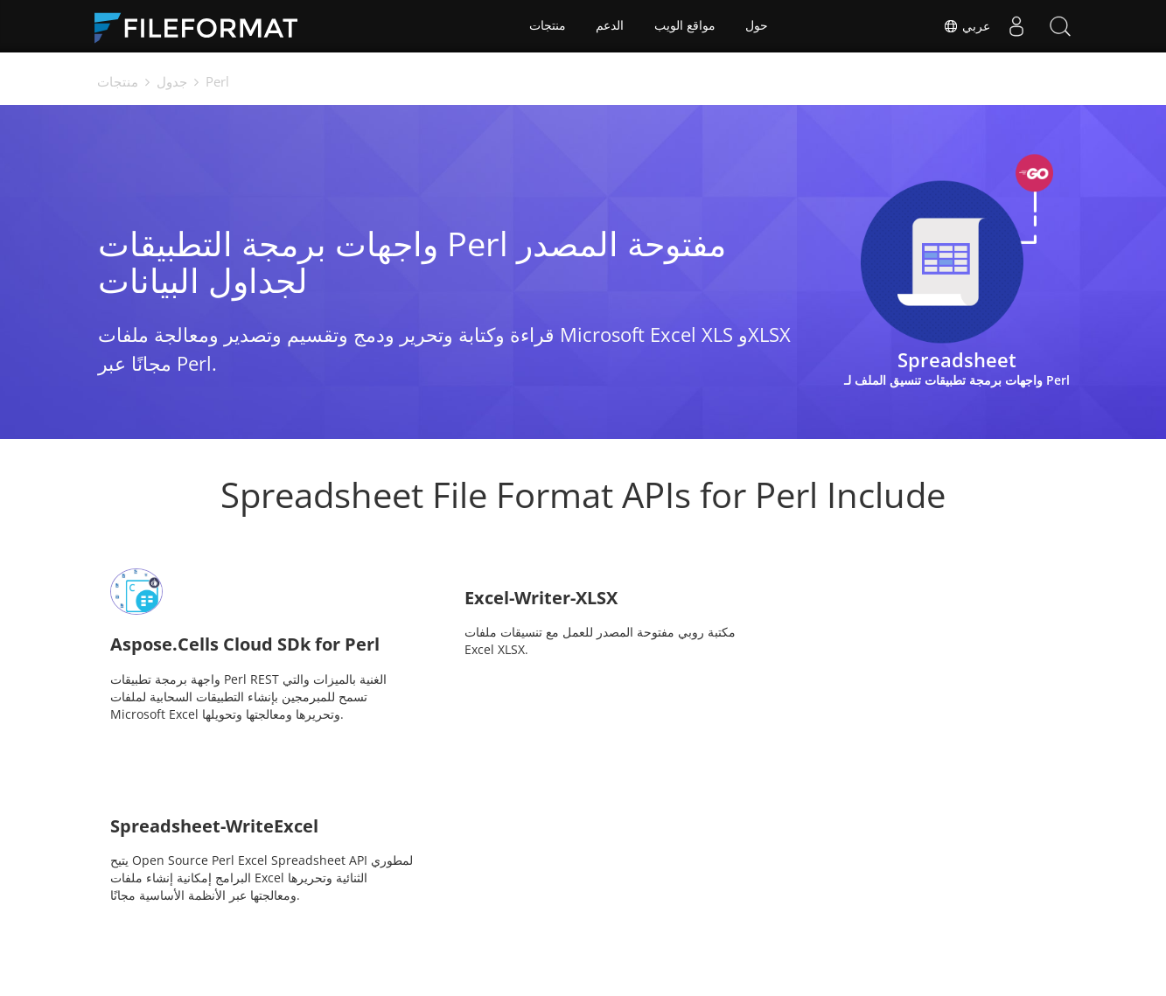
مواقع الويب (685, 26)
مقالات (472, 937)
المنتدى (755, 910)
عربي (966, 26)
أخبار (609, 910)
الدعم (610, 26)
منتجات (546, 26)
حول (757, 26)
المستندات (481, 910)
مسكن (331, 910)
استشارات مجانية (358, 937)
